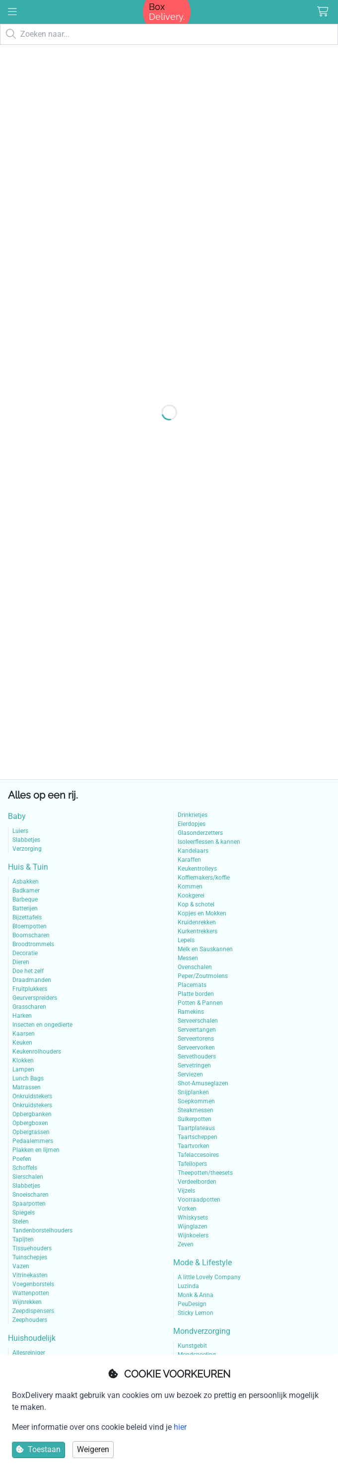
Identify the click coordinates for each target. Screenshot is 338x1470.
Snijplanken (193, 1092)
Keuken (22, 1042)
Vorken (187, 1208)
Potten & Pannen (200, 1002)
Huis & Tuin (28, 867)
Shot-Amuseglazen (203, 1083)
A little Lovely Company (209, 1277)
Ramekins (191, 1011)
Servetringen (194, 1065)
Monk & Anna (195, 1295)
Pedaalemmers (32, 1141)
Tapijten (23, 1239)
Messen (188, 958)
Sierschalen (27, 1176)
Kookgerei (191, 895)
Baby (17, 816)
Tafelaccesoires (198, 1154)
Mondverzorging (201, 1331)
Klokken (23, 1060)
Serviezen (190, 1074)
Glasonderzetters (200, 832)
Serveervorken (196, 1047)
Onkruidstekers (32, 1096)
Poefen (21, 1158)
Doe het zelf (28, 971)
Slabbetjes (26, 839)
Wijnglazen (192, 1226)
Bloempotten (29, 926)
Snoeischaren (30, 1194)
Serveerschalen (198, 1020)
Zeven (186, 1244)
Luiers (20, 830)
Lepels (186, 940)
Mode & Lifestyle (202, 1262)
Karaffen (189, 859)
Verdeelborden (197, 1181)
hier (180, 1427)
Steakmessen (195, 1110)
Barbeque (25, 899)
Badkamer (26, 890)
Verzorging (27, 848)
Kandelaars (193, 850)
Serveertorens (196, 1038)
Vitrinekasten (30, 1275)
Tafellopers (192, 1163)
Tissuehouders (32, 1248)
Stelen (20, 1221)
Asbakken (25, 881)
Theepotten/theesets (205, 1172)
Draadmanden (31, 980)
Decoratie (25, 953)
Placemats (192, 984)
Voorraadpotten (199, 1199)
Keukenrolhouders (36, 1051)
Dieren (20, 962)
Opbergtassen (31, 1132)
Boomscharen (31, 935)
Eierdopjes (191, 823)
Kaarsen (23, 1033)
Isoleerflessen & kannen (209, 841)
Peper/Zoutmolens (203, 976)
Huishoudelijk (32, 1338)
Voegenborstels (33, 1284)
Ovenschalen (195, 967)
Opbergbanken (32, 1114)
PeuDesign (192, 1304)
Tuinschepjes (29, 1257)
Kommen (190, 886)
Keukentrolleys (197, 868)
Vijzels (186, 1190)
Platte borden (196, 993)
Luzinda (188, 1286)
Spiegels (23, 1212)
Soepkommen (196, 1101)
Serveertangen (197, 1029)
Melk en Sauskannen (205, 949)
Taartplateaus (196, 1128)
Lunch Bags (28, 1078)
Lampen (23, 1069)
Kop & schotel (196, 904)
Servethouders (197, 1056)
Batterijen (25, 908)
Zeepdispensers (33, 1310)
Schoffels (24, 1167)
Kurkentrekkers (197, 931)
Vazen (20, 1266)
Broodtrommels (33, 944)
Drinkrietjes (192, 815)
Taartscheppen (197, 1137)
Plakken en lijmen (36, 1149)
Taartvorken (193, 1146)
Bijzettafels (27, 917)
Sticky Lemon (195, 1312)
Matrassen (26, 1087)
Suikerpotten (194, 1119)
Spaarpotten (29, 1203)
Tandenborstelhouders (42, 1230)
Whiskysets (193, 1217)
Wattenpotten (30, 1293)
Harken (22, 1015)
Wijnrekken (27, 1302)
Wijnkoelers (193, 1235)
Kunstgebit (192, 1345)
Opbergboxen (30, 1123)
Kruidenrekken (197, 922)
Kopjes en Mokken (202, 913)
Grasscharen (29, 1006)
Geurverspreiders (34, 997)
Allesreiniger (28, 1352)
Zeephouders (29, 1319)
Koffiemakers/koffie (204, 877)
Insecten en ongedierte (42, 1024)
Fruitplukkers (29, 988)
